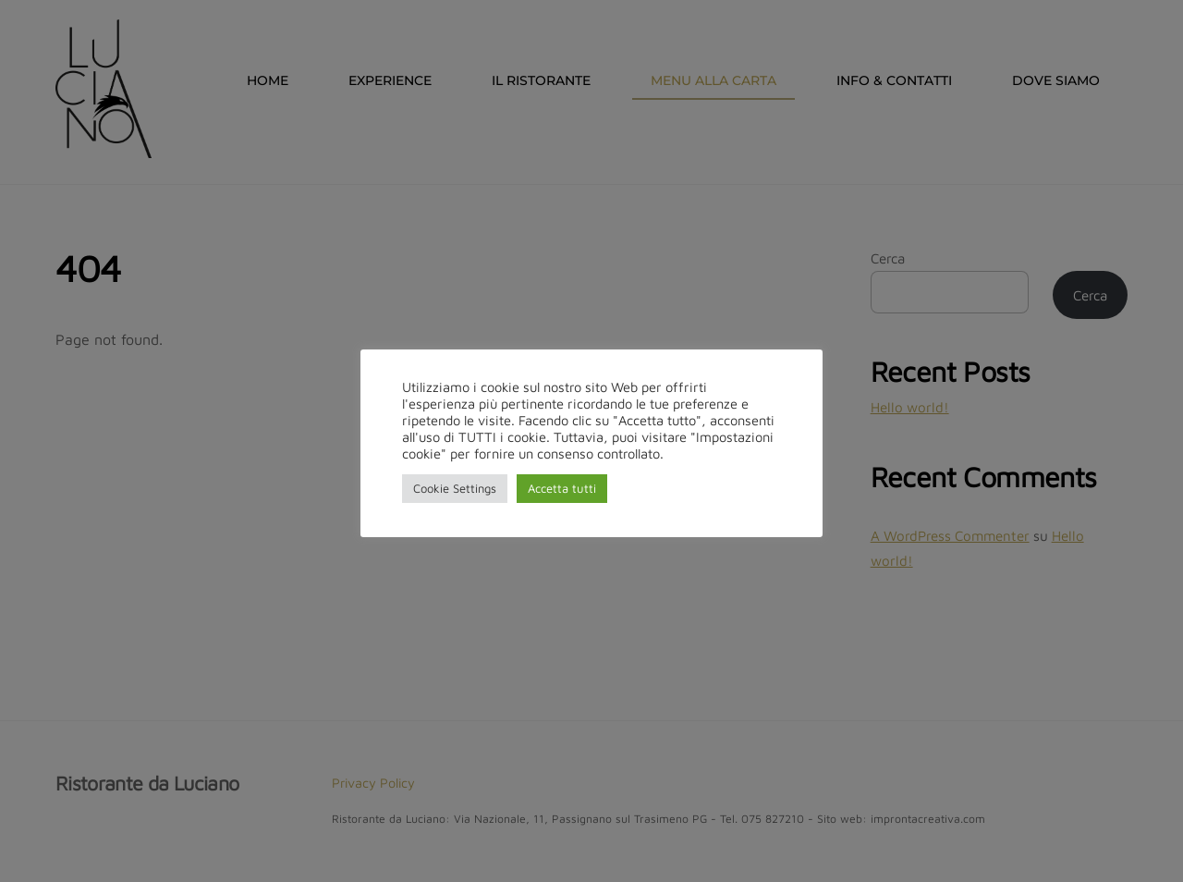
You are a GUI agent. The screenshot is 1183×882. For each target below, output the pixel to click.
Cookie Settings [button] (454, 488)
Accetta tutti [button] (562, 488)
